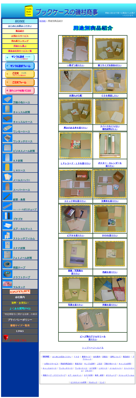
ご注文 (99, 364)
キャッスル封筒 (125, 364)
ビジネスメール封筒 (78, 382)
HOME (42, 21)
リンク (102, 382)
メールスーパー (115, 368)
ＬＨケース (103, 368)
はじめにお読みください (62, 357)
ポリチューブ (111, 375)
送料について (115, 357)
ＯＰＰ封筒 (88, 375)
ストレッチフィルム (126, 375)
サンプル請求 (89, 364)
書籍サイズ (86, 357)
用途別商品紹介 (66, 364)
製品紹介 (126, 357)
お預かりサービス (51, 364)
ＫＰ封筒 (92, 368)
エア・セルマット (75, 375)
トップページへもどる (93, 348)
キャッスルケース (50, 368)
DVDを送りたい (110, 235)
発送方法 (78, 364)
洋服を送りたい (109, 305)
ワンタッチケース (66, 368)
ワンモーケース (81, 368)
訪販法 (105, 357)
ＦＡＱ (76, 357)
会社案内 (96, 357)
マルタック (92, 382)
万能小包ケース (110, 364)
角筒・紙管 (99, 375)
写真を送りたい (75, 305)
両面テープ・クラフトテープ (54, 375)
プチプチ (88, 371)
